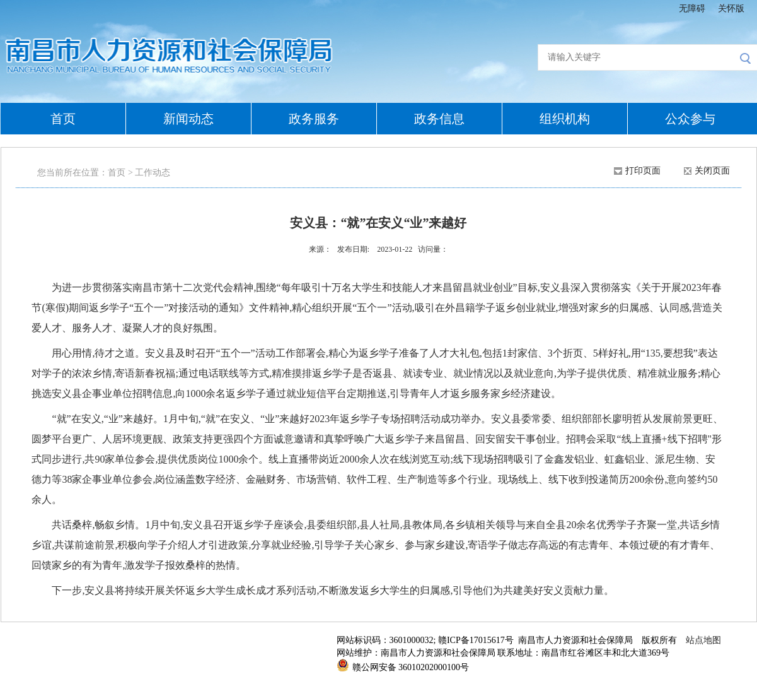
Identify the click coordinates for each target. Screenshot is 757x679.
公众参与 (690, 119)
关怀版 (731, 8)
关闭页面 (712, 170)
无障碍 (692, 8)
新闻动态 (188, 119)
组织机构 (565, 119)
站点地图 (703, 640)
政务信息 (439, 119)
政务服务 (314, 119)
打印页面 (643, 170)
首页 (63, 119)
